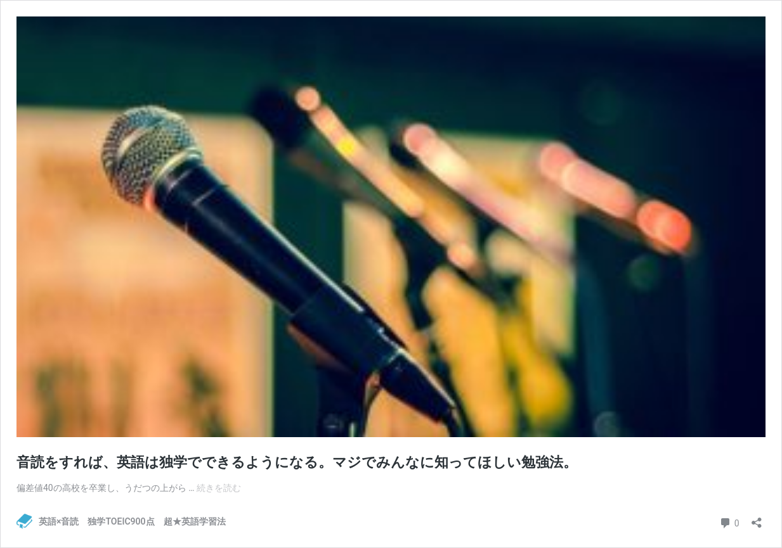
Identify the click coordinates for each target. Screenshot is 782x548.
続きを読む (219, 488)
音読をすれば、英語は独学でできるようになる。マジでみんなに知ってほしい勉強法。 (296, 462)
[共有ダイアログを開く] (757, 518)
